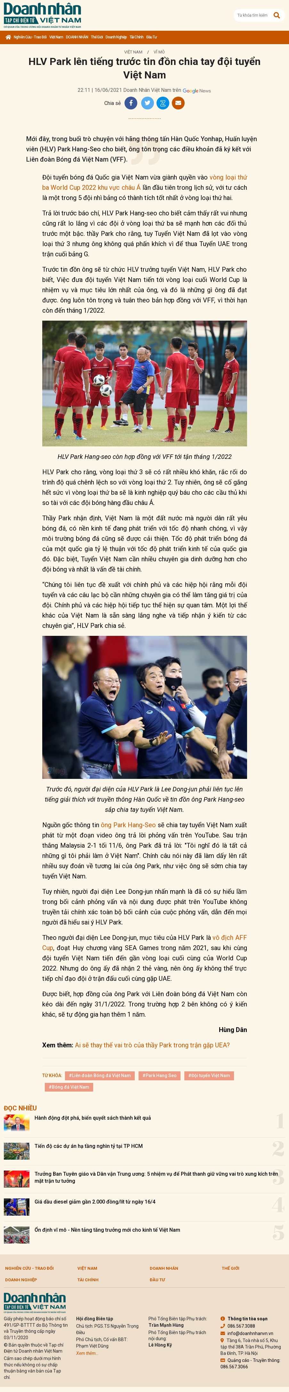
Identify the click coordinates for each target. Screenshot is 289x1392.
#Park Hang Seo (159, 1075)
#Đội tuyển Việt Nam (209, 1075)
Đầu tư (151, 37)
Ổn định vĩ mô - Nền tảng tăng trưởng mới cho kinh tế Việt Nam (107, 1230)
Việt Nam (56, 37)
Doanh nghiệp (116, 37)
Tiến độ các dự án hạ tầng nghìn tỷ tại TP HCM (89, 1146)
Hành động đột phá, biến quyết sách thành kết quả (93, 1118)
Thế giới (97, 37)
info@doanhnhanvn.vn (247, 1333)
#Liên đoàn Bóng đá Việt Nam (100, 1075)
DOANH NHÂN (77, 37)
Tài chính (136, 37)
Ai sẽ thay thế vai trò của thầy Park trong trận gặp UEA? (152, 1045)
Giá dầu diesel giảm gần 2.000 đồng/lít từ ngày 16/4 (95, 1202)
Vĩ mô (159, 52)
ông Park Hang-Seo (128, 825)
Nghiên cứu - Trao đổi (30, 37)
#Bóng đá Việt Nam (69, 1087)
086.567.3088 (238, 1326)
